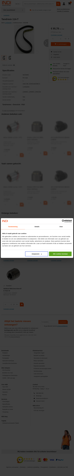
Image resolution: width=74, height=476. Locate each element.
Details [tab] (37, 226)
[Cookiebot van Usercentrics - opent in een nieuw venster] (63, 221)
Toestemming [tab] (13, 226)
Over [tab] (61, 226)
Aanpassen (37, 254)
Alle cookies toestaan (60, 254)
